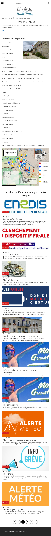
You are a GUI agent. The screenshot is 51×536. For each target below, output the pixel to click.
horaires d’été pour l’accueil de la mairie (20, 336)
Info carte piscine (10, 405)
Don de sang (8, 310)
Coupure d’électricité (12, 219)
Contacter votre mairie (10, 531)
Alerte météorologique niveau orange (19, 440)
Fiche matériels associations (10, 31)
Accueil (3, 1)
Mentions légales (22, 531)
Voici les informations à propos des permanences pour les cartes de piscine (24, 375)
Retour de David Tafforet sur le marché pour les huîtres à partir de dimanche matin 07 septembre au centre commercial (25, 283)
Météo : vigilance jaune (13, 509)
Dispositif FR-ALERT (11, 254)
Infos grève (8, 474)
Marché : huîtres (10, 280)
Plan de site (11, 1)
